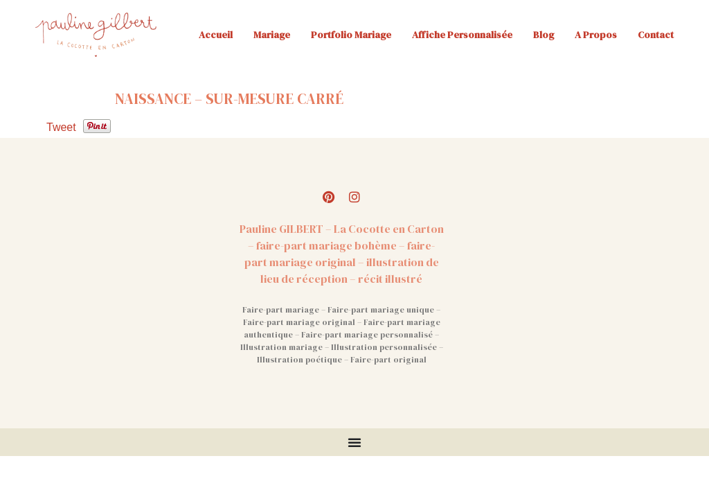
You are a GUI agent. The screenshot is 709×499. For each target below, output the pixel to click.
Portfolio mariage (351, 35)
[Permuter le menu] (354, 442)
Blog (543, 35)
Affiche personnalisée (462, 35)
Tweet (61, 127)
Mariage (271, 35)
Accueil (216, 35)
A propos (596, 35)
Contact (656, 35)
